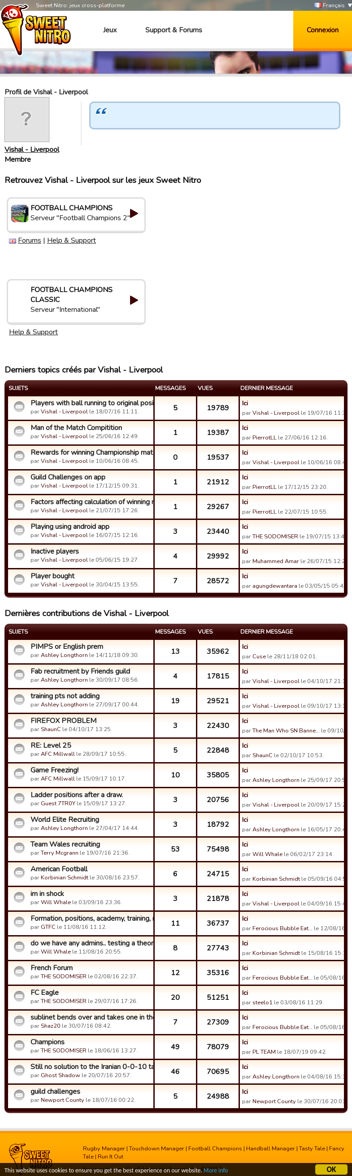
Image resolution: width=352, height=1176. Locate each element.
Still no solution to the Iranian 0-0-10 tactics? (90, 1067)
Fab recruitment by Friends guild (80, 671)
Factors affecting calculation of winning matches (90, 502)
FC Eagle (44, 993)
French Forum (51, 968)
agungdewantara (274, 586)
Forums (29, 240)
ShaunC (51, 729)
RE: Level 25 (50, 745)
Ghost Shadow (60, 1075)
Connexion (323, 30)
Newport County (62, 1100)
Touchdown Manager (156, 1149)
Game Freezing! (54, 770)
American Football (58, 869)
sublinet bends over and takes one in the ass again (90, 1017)
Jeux (110, 30)
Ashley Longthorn (64, 655)
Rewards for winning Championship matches (90, 452)
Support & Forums (173, 30)
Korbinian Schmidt (64, 878)
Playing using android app (69, 527)
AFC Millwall (58, 754)
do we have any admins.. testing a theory (90, 943)
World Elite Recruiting (64, 820)
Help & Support (71, 240)
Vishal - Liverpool (31, 150)
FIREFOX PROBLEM (63, 721)
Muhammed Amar (275, 561)
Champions (47, 1042)
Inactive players (54, 551)
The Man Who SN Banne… (286, 731)
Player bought (52, 576)
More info (216, 1171)
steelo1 (262, 1002)
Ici (245, 403)
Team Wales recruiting (65, 844)
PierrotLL (264, 438)
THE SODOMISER (275, 537)
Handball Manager (270, 1149)
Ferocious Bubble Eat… (282, 928)
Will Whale (267, 854)
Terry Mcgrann (59, 853)
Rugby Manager (104, 1149)
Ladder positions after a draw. (76, 795)
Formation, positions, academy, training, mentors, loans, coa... (90, 918)
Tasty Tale (312, 1149)
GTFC (48, 927)
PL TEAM (264, 1052)
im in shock (47, 894)
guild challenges (55, 1091)
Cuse (259, 656)
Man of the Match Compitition (76, 428)
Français (329, 5)
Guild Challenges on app (67, 477)
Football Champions (215, 1149)
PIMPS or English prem (66, 646)
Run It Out (110, 1157)
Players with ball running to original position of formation (90, 403)
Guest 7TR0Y (58, 803)
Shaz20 (51, 1026)
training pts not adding (65, 696)
